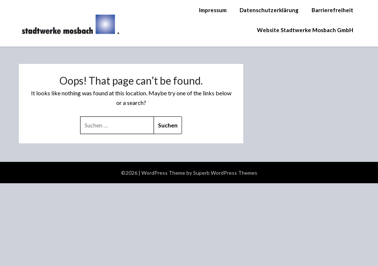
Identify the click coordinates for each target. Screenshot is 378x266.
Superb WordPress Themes (225, 173)
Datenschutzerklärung (269, 10)
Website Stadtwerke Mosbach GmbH (305, 30)
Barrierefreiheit (332, 10)
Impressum (213, 10)
